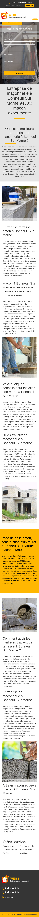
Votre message (8, 61)
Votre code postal (9, 39)
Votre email (7, 47)
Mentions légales (30, 914)
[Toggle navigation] (35, 18)
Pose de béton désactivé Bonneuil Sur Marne (10, 849)
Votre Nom (7, 32)
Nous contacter (12, 22)
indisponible (16, 2)
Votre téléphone (8, 54)
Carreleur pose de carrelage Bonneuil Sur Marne (27, 849)
